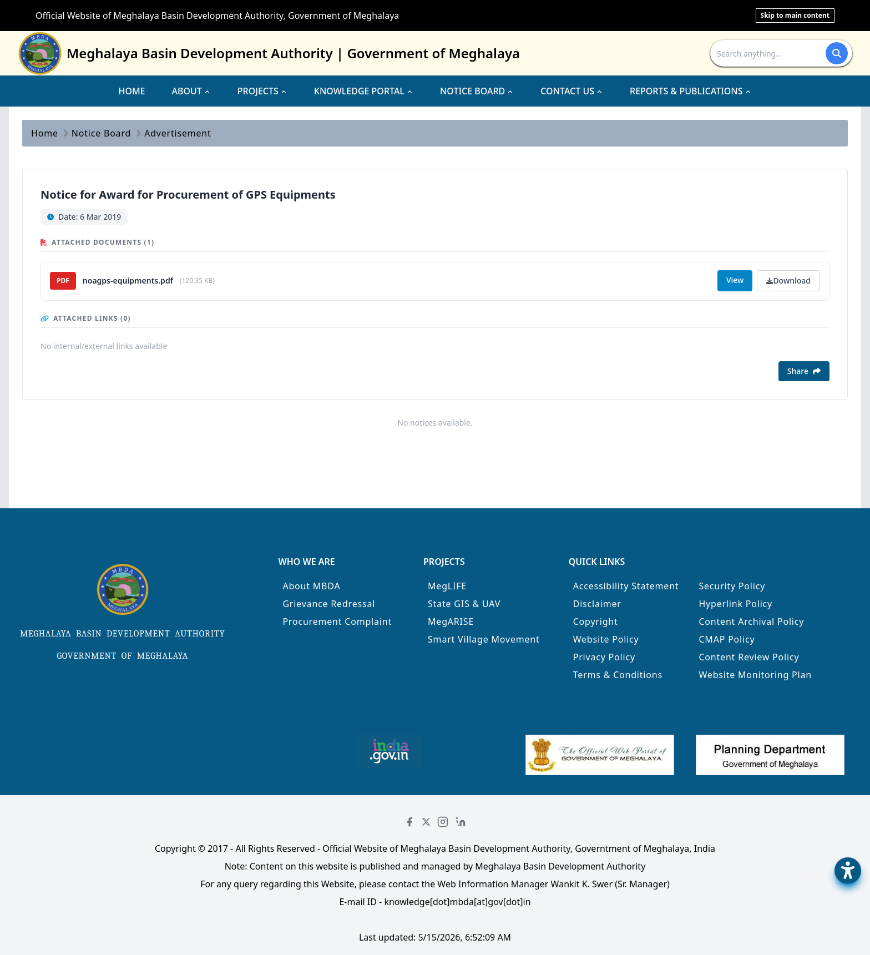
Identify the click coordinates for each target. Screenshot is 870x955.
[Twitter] (426, 822)
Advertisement (177, 133)
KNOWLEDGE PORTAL (363, 91)
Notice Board (101, 133)
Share (804, 371)
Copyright (595, 621)
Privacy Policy (604, 657)
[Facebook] (409, 821)
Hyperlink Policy (735, 604)
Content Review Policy (749, 657)
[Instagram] (442, 821)
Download (788, 280)
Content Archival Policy (751, 621)
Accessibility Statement (626, 586)
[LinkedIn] (460, 821)
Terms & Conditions (617, 675)
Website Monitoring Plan (755, 675)
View (734, 280)
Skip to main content (795, 15)
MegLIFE (447, 586)
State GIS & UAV (464, 604)
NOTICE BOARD (477, 91)
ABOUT (191, 91)
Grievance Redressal (328, 604)
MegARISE (451, 621)
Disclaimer (597, 604)
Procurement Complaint (337, 621)
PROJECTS (262, 91)
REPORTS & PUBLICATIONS (691, 91)
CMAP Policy (727, 639)
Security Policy (732, 586)
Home (44, 133)
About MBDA (311, 586)
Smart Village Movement (484, 639)
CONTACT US (571, 91)
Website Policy (606, 639)
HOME (131, 91)
